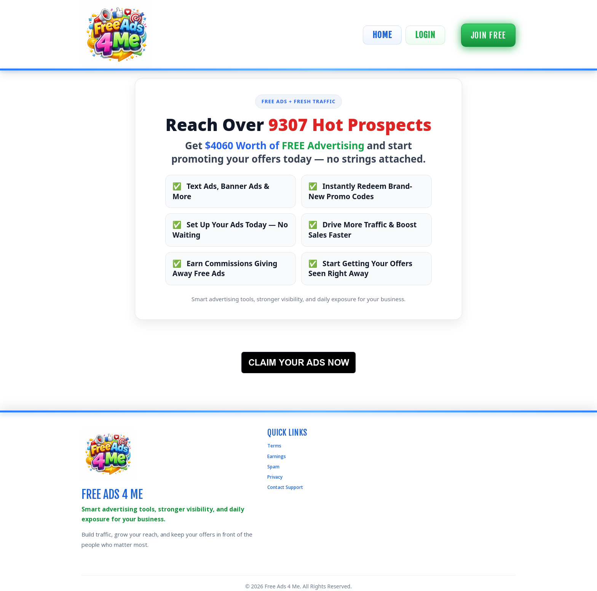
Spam (273, 466)
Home (382, 35)
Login (425, 35)
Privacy (275, 477)
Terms (274, 445)
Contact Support (285, 487)
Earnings (276, 456)
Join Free (488, 35)
